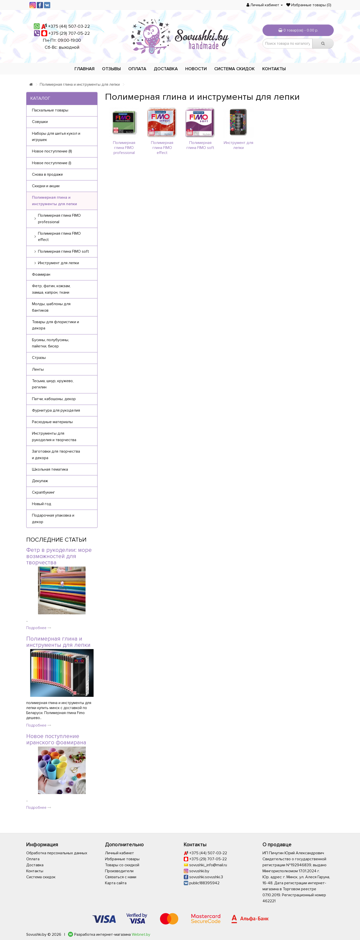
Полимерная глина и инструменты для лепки (80, 84)
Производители (119, 871)
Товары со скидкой (122, 865)
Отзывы (111, 68)
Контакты (274, 68)
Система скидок (234, 68)
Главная (84, 68)
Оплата (137, 68)
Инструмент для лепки (238, 145)
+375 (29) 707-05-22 (69, 33)
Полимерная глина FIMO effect (162, 147)
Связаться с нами (120, 877)
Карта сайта (115, 883)
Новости (196, 68)
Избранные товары (122, 859)
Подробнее (38, 628)
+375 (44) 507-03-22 (69, 26)
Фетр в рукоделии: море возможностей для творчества (59, 556)
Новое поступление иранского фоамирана (56, 739)
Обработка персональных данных (56, 853)
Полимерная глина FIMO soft (200, 145)
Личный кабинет (119, 853)
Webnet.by (141, 934)
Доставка (166, 68)
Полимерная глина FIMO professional (124, 147)
